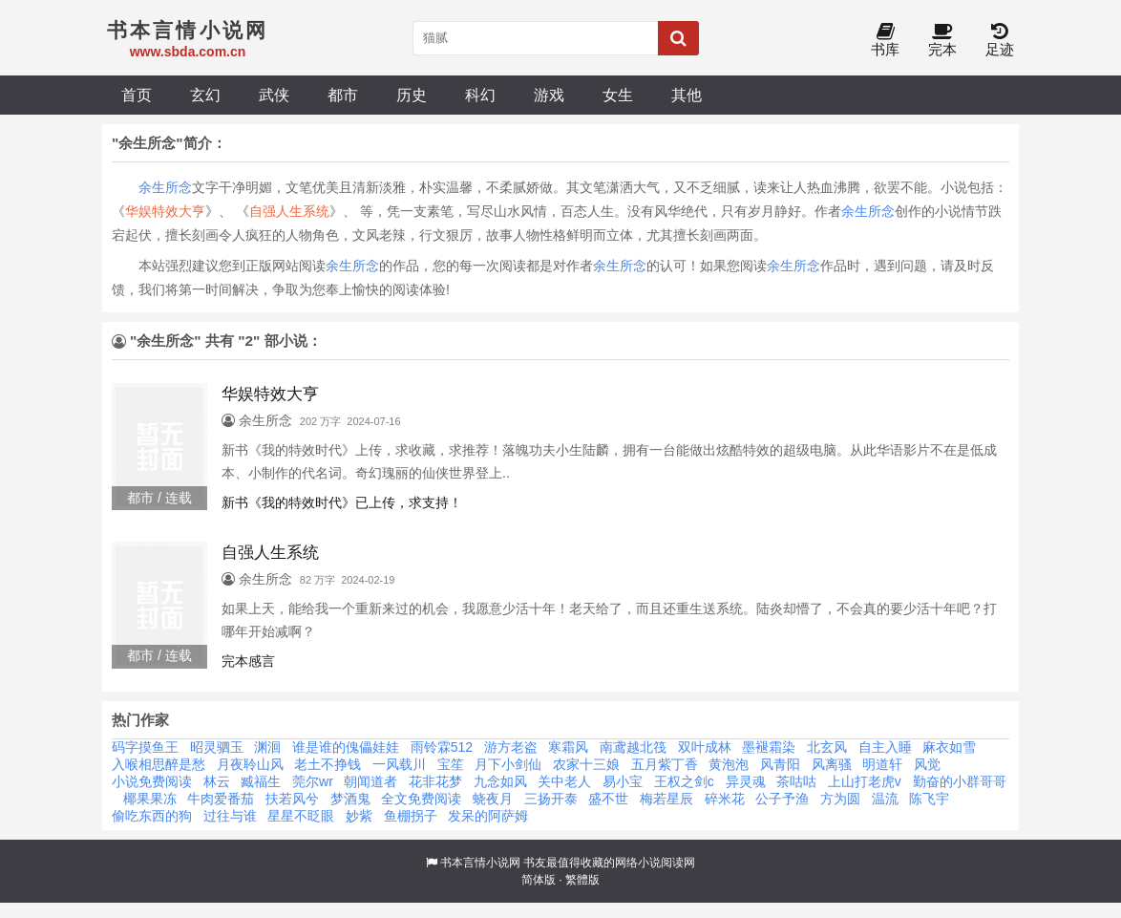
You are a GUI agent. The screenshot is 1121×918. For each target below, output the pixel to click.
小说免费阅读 (152, 781)
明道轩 (882, 764)
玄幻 (205, 94)
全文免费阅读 (421, 798)
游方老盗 (511, 747)
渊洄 (267, 747)
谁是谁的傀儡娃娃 (345, 747)
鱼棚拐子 (410, 815)
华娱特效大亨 (165, 211)
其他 (686, 94)
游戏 (549, 94)
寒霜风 (568, 747)
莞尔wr (312, 781)
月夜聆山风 (250, 764)
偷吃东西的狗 (152, 815)
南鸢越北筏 (633, 747)
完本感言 (248, 661)
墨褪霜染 (768, 747)
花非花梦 (435, 781)
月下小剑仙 (508, 764)
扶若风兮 (292, 798)
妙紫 (359, 815)
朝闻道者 (370, 781)
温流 (885, 798)
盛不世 (608, 798)
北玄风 (827, 747)
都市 (343, 94)
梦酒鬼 (350, 798)
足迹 (999, 40)
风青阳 (780, 764)
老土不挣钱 (327, 764)
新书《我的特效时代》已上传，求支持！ (342, 502)
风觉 (927, 764)
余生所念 (165, 187)
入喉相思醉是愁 (158, 764)
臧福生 (261, 781)
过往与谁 (230, 815)
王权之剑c (684, 781)
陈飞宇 (929, 798)
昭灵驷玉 (216, 747)
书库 (885, 40)
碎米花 (725, 798)
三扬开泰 (551, 798)
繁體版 (582, 879)
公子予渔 (782, 798)
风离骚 (832, 764)
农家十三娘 (586, 764)
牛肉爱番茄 (220, 798)
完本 (942, 40)
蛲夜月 (493, 798)
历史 (411, 94)
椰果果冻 (150, 798)
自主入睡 (885, 747)
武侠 (274, 94)
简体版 (538, 879)
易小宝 (623, 781)
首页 (136, 94)
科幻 (480, 94)
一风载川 (399, 764)
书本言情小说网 (480, 862)
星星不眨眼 (300, 815)
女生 (618, 94)
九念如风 (500, 781)
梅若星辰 (666, 798)
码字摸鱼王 (145, 747)
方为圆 (840, 798)
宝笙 (450, 764)
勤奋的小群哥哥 (959, 781)
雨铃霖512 (442, 747)
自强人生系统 (289, 211)
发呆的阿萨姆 (488, 815)
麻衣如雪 (949, 747)
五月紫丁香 (664, 764)
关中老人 (564, 781)
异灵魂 (746, 781)
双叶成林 (704, 747)
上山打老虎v (864, 781)
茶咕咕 (796, 781)
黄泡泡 (729, 764)
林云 (216, 781)
